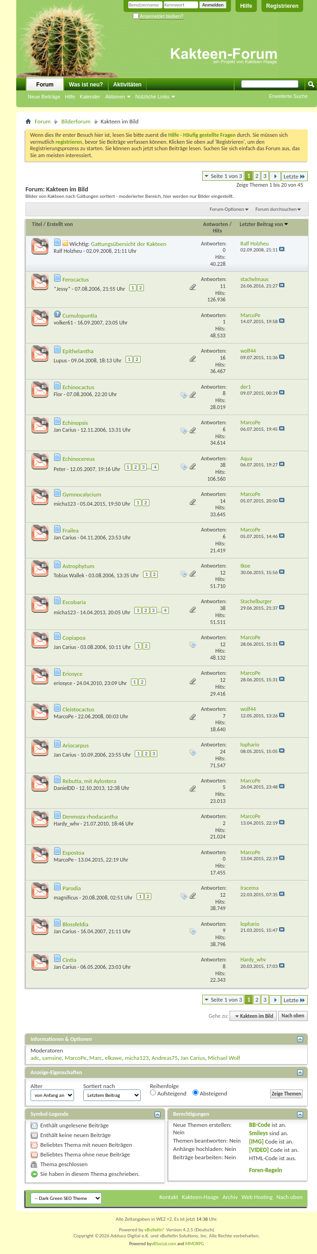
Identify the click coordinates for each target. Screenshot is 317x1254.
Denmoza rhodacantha (90, 816)
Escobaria (74, 602)
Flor (58, 394)
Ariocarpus (75, 745)
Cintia (69, 959)
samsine (52, 1057)
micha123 (65, 504)
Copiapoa (74, 637)
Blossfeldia (75, 924)
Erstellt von (60, 224)
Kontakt (169, 1196)
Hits (217, 230)
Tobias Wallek (69, 575)
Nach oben (292, 1016)
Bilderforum (75, 121)
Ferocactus (75, 279)
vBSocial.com (164, 1244)
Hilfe (246, 6)
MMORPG (194, 1244)
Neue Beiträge (44, 96)
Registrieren (282, 6)
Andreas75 (165, 1057)
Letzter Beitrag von (264, 224)
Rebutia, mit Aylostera (89, 780)
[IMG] (256, 1141)
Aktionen (115, 96)
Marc (95, 1057)
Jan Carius (65, 430)
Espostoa (73, 852)
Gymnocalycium (81, 494)
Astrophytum (78, 566)
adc (35, 1057)
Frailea (70, 530)
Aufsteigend (168, 1093)
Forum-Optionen (227, 209)
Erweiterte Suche (288, 96)
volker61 (63, 322)
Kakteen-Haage (200, 1196)
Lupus (60, 360)
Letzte (294, 176)
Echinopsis (75, 422)
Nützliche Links (152, 96)
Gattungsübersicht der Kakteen (128, 243)
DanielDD (64, 788)
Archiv (230, 1196)
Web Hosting (257, 1196)
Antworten (215, 224)
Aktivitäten (127, 84)
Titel (37, 224)
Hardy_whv (66, 823)
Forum (44, 84)
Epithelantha (77, 351)
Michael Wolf (224, 1057)
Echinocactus (78, 387)
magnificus (66, 897)
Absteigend (210, 1093)
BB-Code (259, 1124)
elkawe (113, 1057)
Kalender (90, 96)
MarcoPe (64, 716)
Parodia (71, 888)
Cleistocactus (78, 709)
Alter (37, 1086)
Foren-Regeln (265, 1170)
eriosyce (63, 683)
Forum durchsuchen (276, 209)
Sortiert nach (99, 1086)
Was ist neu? (86, 84)
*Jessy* (62, 289)
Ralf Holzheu (68, 251)
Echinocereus (78, 458)
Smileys (258, 1133)
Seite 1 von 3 (226, 175)
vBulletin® (154, 1230)
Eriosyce (72, 673)
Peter (60, 469)
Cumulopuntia (79, 315)
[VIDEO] (259, 1149)
